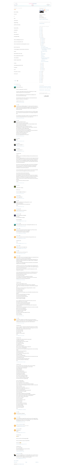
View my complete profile (43, 19)
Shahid (17, 185)
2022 (41, 29)
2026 (41, 27)
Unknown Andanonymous (19, 424)
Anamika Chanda (18, 453)
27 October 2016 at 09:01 (21, 238)
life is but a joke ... (43, 46)
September (42, 42)
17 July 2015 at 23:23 (20, 198)
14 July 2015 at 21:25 (20, 151)
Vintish (17, 138)
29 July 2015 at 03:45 (20, 211)
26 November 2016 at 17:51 (21, 243)
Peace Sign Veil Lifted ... (44, 51)
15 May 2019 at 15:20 (20, 451)
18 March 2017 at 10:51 (20, 279)
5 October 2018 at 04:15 (20, 432)
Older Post (37, 462)
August (42, 43)
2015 (41, 37)
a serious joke (43, 56)
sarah (17, 104)
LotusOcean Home (41, 23)
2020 (41, 30)
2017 (41, 34)
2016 (41, 35)
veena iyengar (18, 428)
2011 (41, 75)
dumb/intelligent (43, 53)
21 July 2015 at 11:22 (20, 206)
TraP (15, 9)
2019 (41, 31)
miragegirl (17, 195)
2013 (41, 72)
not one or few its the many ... (45, 61)
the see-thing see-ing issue (44, 47)
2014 (41, 71)
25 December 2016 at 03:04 (21, 248)
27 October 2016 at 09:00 (21, 233)
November (42, 39)
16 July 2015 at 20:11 (20, 193)
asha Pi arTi (17, 85)
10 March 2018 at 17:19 (20, 421)
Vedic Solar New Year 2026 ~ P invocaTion (45, 86)
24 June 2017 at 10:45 (20, 335)
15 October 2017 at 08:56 (21, 409)
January (42, 69)
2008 (41, 79)
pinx (16, 120)
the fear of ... (42, 55)
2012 (41, 74)
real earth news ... (43, 60)
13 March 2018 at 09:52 (20, 426)
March (42, 67)
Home (26, 462)
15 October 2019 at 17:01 (21, 458)
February (42, 68)
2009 (41, 78)
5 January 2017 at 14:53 (20, 253)
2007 (41, 80)
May (42, 64)
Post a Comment (16, 460)
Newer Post (15, 462)
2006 (41, 82)
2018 (41, 33)
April (42, 65)
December (42, 38)
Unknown (17, 228)
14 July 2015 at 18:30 (20, 102)
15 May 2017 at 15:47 (20, 315)
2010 (41, 76)
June (42, 63)
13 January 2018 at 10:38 (21, 414)
